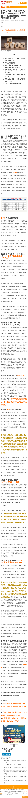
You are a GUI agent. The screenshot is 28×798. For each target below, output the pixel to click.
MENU (23, 2)
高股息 (5, 29)
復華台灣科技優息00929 (10, 30)
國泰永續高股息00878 (13, 29)
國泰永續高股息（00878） (12, 257)
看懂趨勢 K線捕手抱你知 (7, 750)
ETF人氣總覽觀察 (10, 63)
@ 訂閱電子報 (6, 754)
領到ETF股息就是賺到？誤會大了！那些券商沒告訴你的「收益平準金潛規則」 (14, 402)
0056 (8, 409)
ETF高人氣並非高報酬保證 (13, 83)
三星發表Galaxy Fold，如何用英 (12, 764)
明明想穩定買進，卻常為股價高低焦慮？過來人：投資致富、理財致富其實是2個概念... (14, 706)
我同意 (25, 796)
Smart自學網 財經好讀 (9, 2)
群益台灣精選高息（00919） (13, 561)
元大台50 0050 (8, 32)
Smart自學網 (3, 2)
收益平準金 (20, 375)
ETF (2, 29)
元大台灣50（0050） (11, 482)
